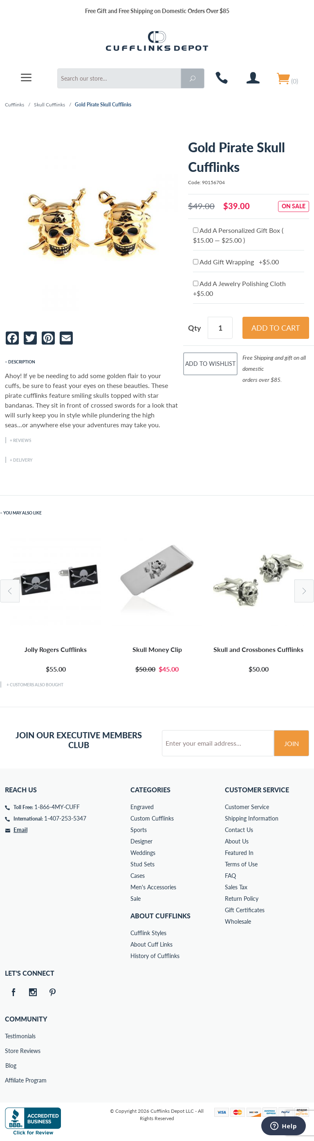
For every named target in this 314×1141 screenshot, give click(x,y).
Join (291, 743)
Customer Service (247, 806)
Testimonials (10, 1036)
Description (21, 361)
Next (304, 591)
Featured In (239, 852)
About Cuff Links (151, 944)
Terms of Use (241, 864)
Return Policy (241, 898)
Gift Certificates (245, 909)
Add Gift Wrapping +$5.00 (236, 262)
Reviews (22, 440)
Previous (10, 591)
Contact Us (239, 829)
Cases (137, 875)
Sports (138, 829)
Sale (135, 898)
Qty (194, 327)
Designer (141, 841)
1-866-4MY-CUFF (57, 806)
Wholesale (238, 921)
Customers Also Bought (36, 684)
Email (20, 829)
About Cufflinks (160, 916)
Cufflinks (14, 104)
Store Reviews (10, 1050)
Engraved (142, 806)
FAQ (230, 875)
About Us (237, 841)
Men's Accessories (153, 887)
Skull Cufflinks (49, 104)
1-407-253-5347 (65, 818)
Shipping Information (251, 818)
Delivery (22, 460)
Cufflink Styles (148, 932)
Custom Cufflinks (152, 818)
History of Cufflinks (154, 955)
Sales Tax (236, 887)
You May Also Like (22, 512)
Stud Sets (142, 864)
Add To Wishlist (210, 363)
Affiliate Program (10, 1080)
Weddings (142, 852)
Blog (10, 1065)
